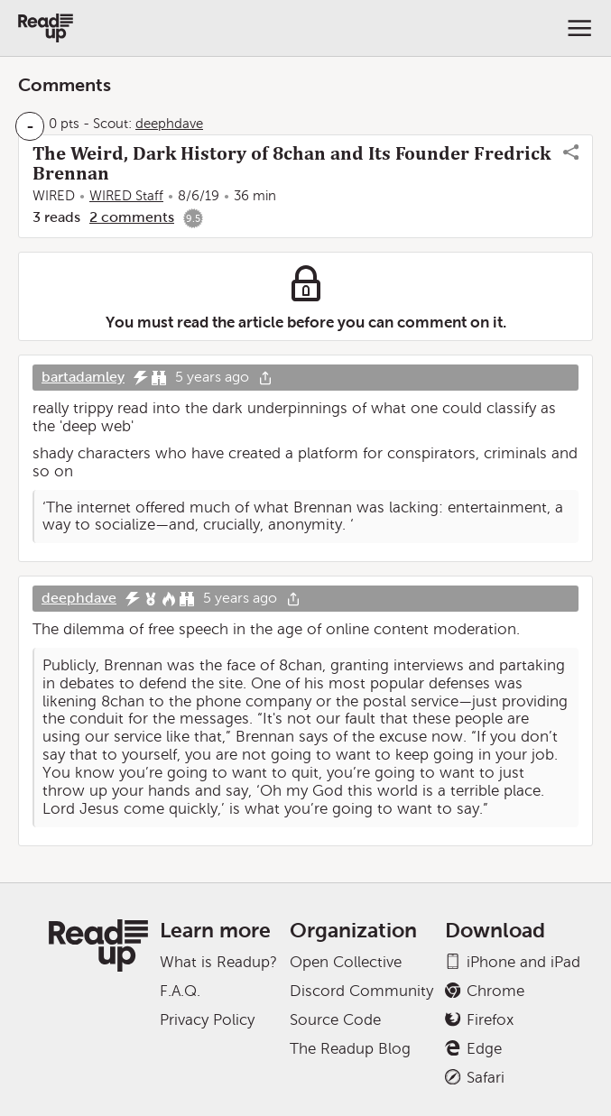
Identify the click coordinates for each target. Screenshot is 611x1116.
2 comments (131, 217)
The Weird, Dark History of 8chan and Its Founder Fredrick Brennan (291, 163)
